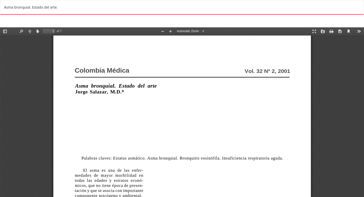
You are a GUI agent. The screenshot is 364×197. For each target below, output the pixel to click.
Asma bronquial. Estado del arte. (31, 7)
